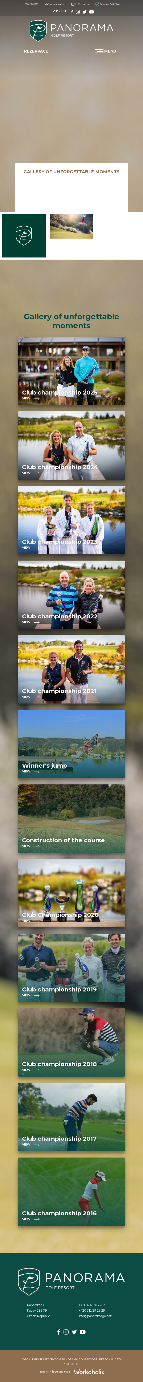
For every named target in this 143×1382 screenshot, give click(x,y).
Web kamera (80, 4)
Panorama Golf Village (108, 4)
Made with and (71, 1371)
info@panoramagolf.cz (55, 4)
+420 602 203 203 (30, 4)
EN (63, 11)
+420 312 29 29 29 (92, 1310)
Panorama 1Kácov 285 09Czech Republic (38, 1310)
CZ (55, 11)
